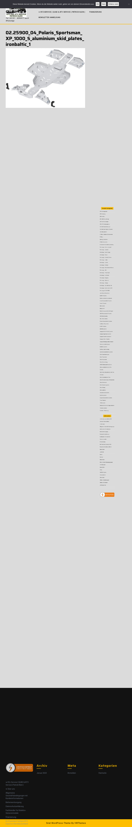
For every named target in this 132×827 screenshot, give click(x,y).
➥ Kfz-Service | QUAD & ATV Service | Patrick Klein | (62, 12)
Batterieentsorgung (106, 409)
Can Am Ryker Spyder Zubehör (107, 311)
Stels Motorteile (105, 385)
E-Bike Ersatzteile (105, 317)
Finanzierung (95, 12)
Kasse (104, 420)
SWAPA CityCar (105, 429)
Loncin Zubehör (105, 347)
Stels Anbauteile (105, 374)
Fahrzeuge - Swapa (106, 337)
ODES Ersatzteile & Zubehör (106, 352)
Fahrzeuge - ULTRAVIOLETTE (106, 338)
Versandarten (105, 430)
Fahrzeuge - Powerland (106, 332)
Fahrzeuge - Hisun (105, 323)
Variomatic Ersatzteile (106, 390)
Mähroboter (105, 348)
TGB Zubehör (105, 395)
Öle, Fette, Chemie (105, 354)
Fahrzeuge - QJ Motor (106, 333)
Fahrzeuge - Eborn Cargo (106, 322)
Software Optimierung (106, 369)
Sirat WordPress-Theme (58, 823)
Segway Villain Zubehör (106, 364)
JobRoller (105, 419)
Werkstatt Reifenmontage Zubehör (107, 396)
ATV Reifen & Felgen (106, 307)
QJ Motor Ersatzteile (106, 357)
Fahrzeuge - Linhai (105, 326)
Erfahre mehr (113, 4)
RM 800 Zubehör (105, 359)
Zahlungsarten (105, 435)
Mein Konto (105, 423)
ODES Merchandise (106, 353)
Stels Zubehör (105, 389)
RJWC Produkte (105, 358)
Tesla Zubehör (105, 394)
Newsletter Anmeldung (49, 17)
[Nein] (128, 4)
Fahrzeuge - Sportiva (106, 336)
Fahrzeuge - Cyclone (106, 321)
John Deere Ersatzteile (106, 342)
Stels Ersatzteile (105, 373)
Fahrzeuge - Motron (106, 328)
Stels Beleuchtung (105, 375)
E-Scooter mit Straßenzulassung (107, 318)
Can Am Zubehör (105, 312)
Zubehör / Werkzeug (106, 399)
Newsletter (105, 426)
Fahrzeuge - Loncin (106, 327)
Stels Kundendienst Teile (106, 383)
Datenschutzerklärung (106, 410)
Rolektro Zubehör (105, 368)
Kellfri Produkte (105, 343)
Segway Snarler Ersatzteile (106, 363)
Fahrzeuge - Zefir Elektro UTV (107, 339)
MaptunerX (105, 349)
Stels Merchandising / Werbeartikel (107, 384)
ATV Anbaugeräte (105, 302)
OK (97, 4)
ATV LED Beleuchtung (106, 306)
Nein (103, 4)
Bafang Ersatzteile (105, 316)
